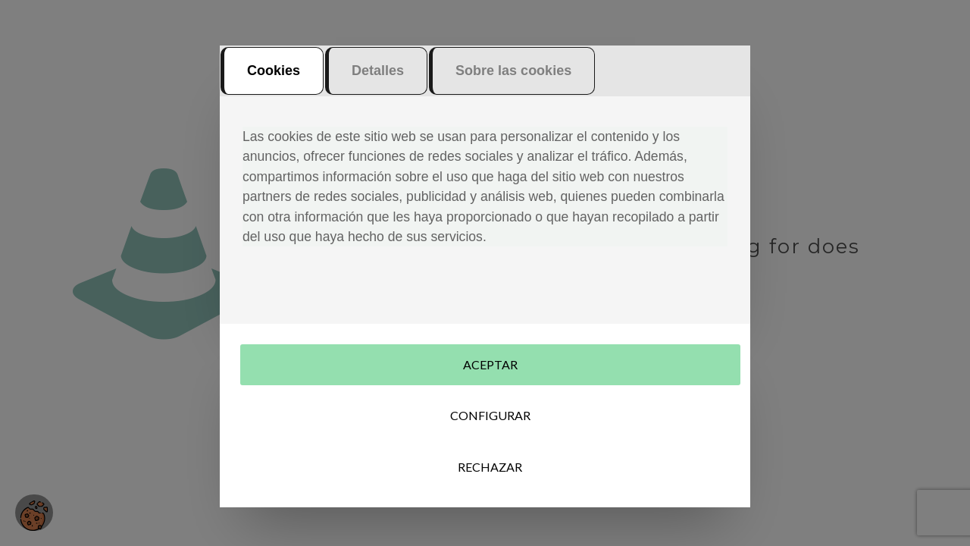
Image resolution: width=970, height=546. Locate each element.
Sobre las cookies (513, 77)
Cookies (273, 77)
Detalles (378, 77)
